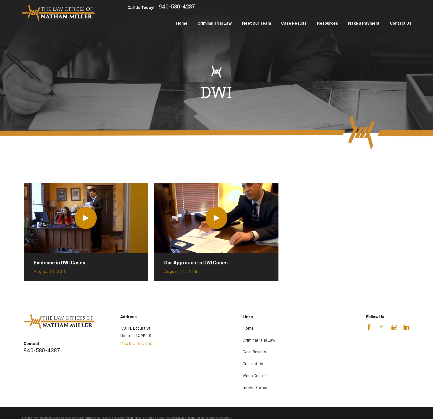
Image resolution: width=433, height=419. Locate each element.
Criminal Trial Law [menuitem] (215, 22)
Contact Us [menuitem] (400, 22)
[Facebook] (369, 327)
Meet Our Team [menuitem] (256, 22)
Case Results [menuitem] (294, 22)
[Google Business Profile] (394, 327)
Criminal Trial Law (259, 339)
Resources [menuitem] (327, 22)
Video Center (254, 375)
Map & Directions (136, 343)
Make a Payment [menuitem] (363, 22)
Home (248, 327)
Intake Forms (255, 387)
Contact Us (253, 363)
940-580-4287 (177, 7)
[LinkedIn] (406, 327)
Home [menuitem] (181, 22)
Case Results (254, 351)
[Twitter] (381, 327)
